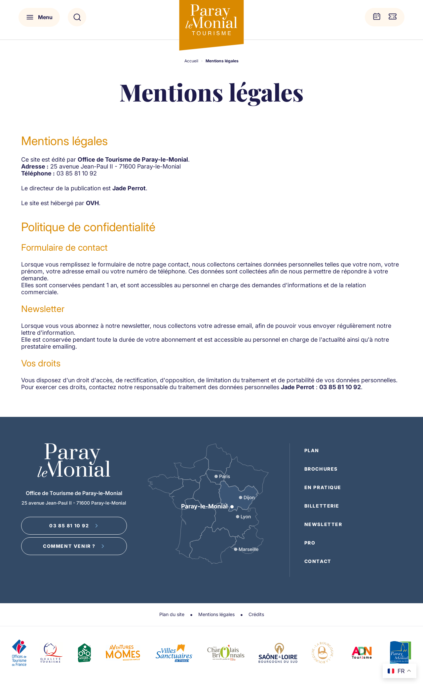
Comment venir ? (74, 546)
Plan (311, 450)
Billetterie (322, 506)
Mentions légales (216, 614)
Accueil (191, 60)
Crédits (256, 614)
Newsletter (323, 524)
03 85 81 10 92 (73, 525)
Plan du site (171, 614)
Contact (317, 561)
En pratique (323, 487)
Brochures (321, 469)
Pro (310, 543)
